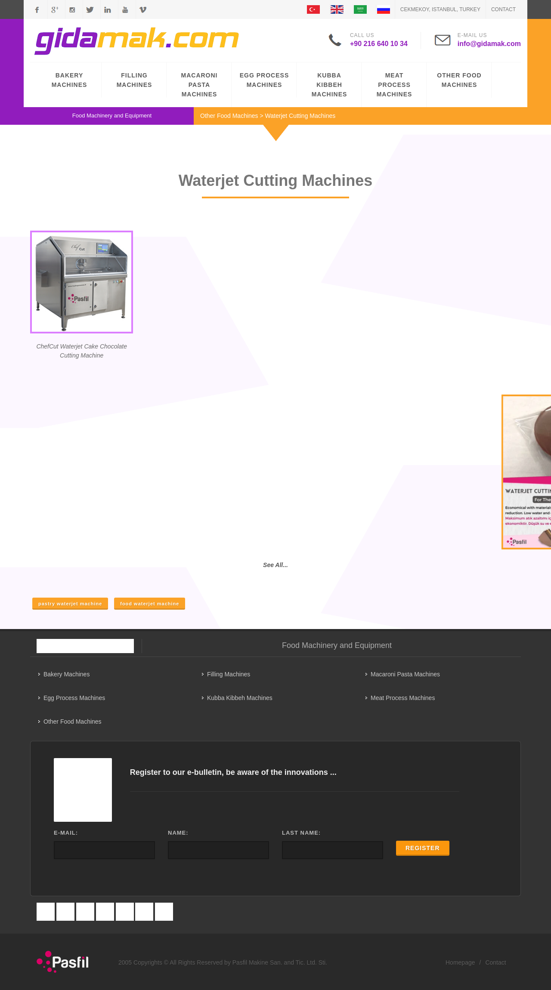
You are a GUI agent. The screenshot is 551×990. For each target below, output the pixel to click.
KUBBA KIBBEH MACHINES (329, 85)
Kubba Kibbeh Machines (239, 697)
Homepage (460, 962)
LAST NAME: (301, 833)
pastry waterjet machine (70, 603)
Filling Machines (228, 674)
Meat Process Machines (403, 697)
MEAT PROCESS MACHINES (394, 85)
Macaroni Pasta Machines (405, 674)
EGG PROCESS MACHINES (264, 80)
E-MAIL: (66, 833)
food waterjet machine (149, 603)
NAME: (178, 833)
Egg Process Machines (74, 697)
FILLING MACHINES (134, 80)
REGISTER (423, 848)
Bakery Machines (66, 674)
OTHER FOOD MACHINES (459, 80)
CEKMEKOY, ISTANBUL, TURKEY (440, 9)
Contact (503, 9)
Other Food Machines (229, 115)
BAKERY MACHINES (69, 80)
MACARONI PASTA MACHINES (199, 85)
